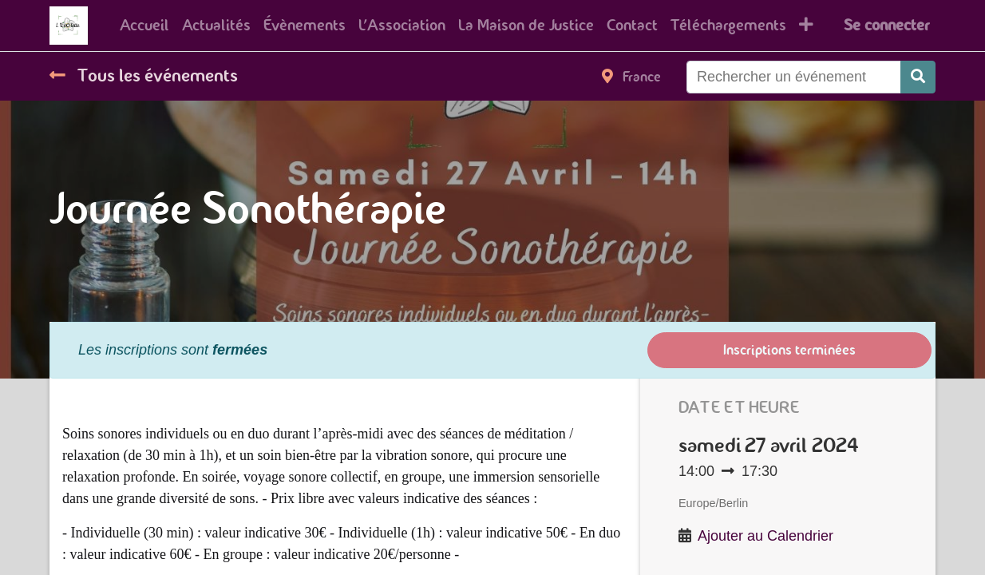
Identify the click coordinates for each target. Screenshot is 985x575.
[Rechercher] (918, 77)
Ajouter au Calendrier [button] (765, 536)
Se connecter (886, 25)
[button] (806, 25)
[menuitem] (144, 25)
